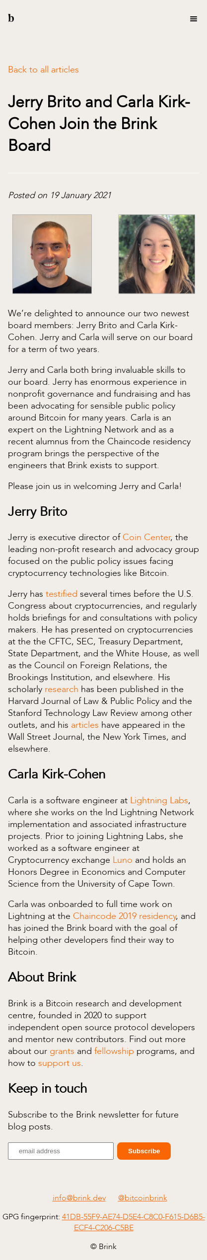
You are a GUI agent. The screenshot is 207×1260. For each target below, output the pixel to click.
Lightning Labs (159, 800)
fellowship (114, 1051)
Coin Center (146, 537)
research (61, 689)
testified (61, 594)
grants (62, 1051)
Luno (123, 860)
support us (59, 1063)
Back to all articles (43, 69)
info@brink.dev (79, 1197)
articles (85, 725)
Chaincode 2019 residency (124, 916)
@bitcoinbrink (142, 1197)
